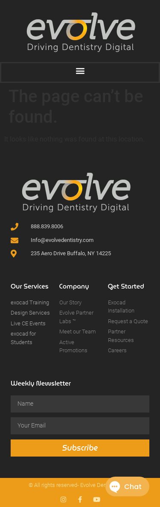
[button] (80, 70)
